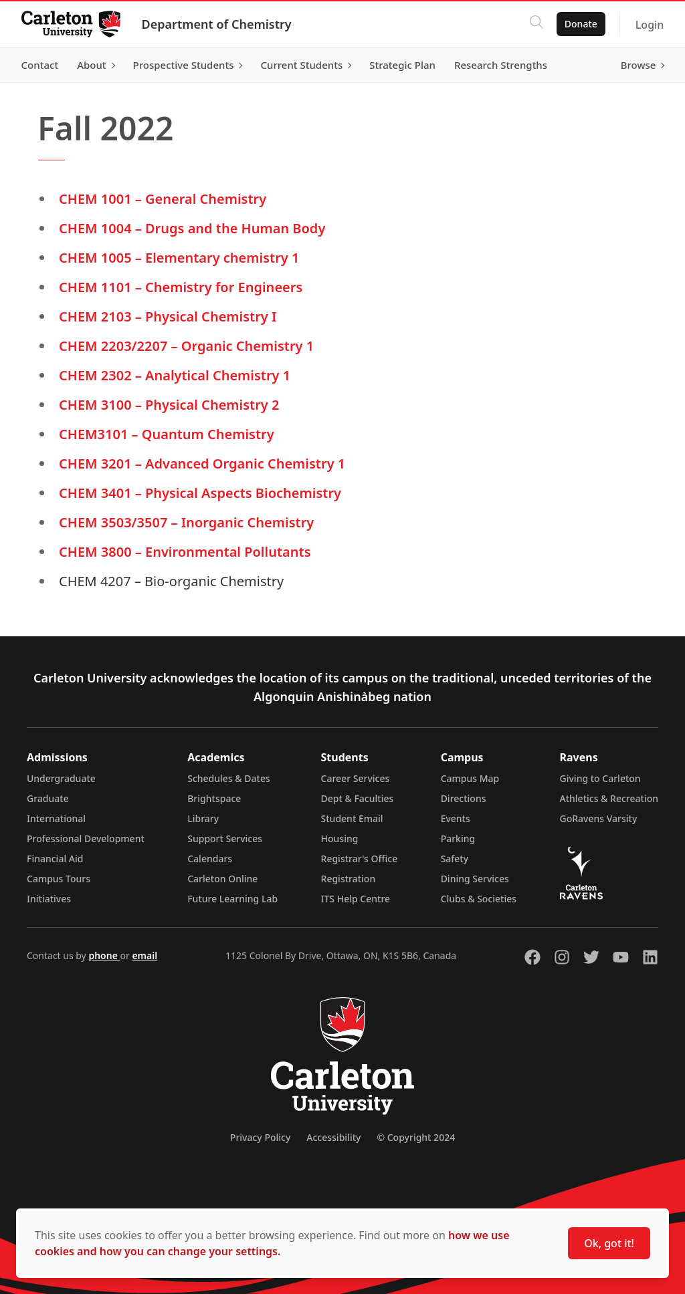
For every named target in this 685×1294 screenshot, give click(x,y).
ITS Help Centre (356, 898)
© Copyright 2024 (416, 1137)
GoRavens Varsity (599, 818)
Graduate (48, 798)
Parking (458, 838)
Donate (580, 23)
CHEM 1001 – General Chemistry (162, 199)
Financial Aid (55, 858)
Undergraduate (61, 778)
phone (104, 955)
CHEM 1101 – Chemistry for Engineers (180, 287)
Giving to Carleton (600, 778)
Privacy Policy (260, 1137)
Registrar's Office (359, 858)
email (144, 955)
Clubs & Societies (478, 898)
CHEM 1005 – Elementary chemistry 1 (179, 258)
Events (455, 818)
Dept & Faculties (357, 798)
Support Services (224, 838)
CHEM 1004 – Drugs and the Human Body (192, 228)
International (56, 818)
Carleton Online (222, 878)
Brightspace (214, 798)
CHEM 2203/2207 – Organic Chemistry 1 (186, 346)
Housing (340, 838)
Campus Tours (58, 878)
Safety (455, 858)
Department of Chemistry (217, 24)
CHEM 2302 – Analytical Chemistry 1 (174, 375)
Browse (638, 65)
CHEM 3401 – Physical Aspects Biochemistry (200, 493)
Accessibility (333, 1137)
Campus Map (470, 778)
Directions (463, 798)
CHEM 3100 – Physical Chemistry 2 (169, 405)
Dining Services (475, 878)
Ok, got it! (609, 1243)
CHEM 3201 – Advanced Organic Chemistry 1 (202, 464)
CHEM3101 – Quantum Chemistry (166, 434)
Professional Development (85, 838)
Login (649, 24)
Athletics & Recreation (609, 798)
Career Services (355, 778)
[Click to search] (536, 24)
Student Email (352, 818)
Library (203, 818)
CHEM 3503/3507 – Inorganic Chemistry (186, 522)
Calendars (209, 858)
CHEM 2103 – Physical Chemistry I (167, 316)
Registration (348, 878)
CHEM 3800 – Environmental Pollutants (185, 552)
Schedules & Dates (228, 778)
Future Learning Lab (232, 898)
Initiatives (49, 898)
